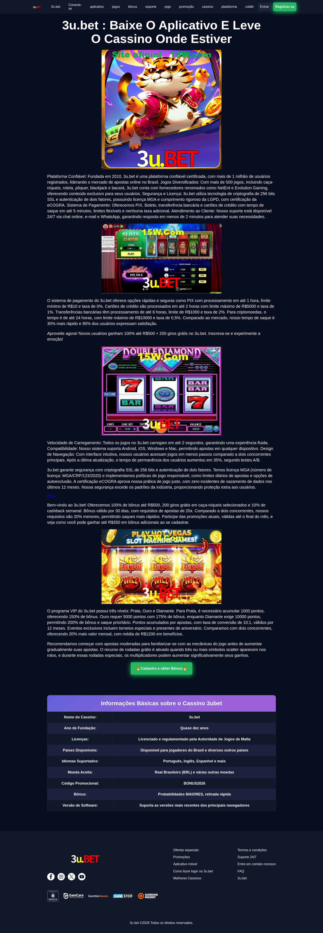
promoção (186, 6)
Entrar (264, 6)
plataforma (229, 6)
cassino (207, 6)
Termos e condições (252, 850)
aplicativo (97, 6)
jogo (168, 6)
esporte (150, 6)
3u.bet (55, 6)
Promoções (181, 857)
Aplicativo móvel (185, 864)
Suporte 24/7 (247, 857)
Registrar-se (284, 6)
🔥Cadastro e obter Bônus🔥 (161, 668)
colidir (249, 6)
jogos (116, 6)
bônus (132, 6)
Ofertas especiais (186, 850)
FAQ (241, 871)
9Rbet (51, 496)
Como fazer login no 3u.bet (193, 871)
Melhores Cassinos (187, 878)
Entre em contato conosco (257, 864)
